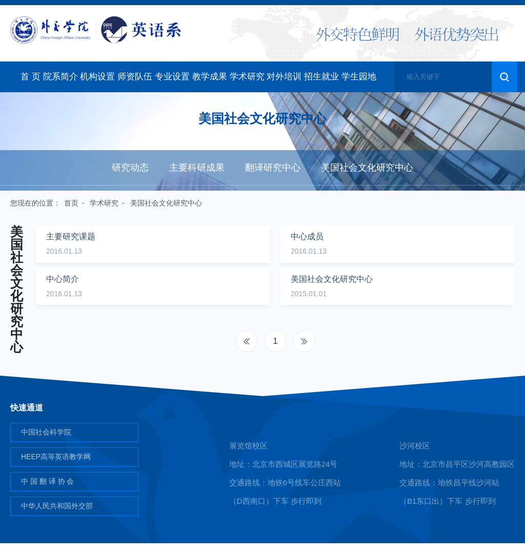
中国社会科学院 (46, 444)
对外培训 (284, 76)
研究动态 (130, 167)
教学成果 (209, 76)
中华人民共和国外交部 (57, 517)
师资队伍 (134, 76)
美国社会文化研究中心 (367, 167)
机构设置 (97, 76)
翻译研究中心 (272, 167)
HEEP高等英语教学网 (56, 468)
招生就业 (321, 76)
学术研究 (247, 76)
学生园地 (358, 76)
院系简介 (60, 76)
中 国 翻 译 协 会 (47, 493)
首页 (71, 203)
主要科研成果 (197, 167)
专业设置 (172, 76)
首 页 (31, 76)
